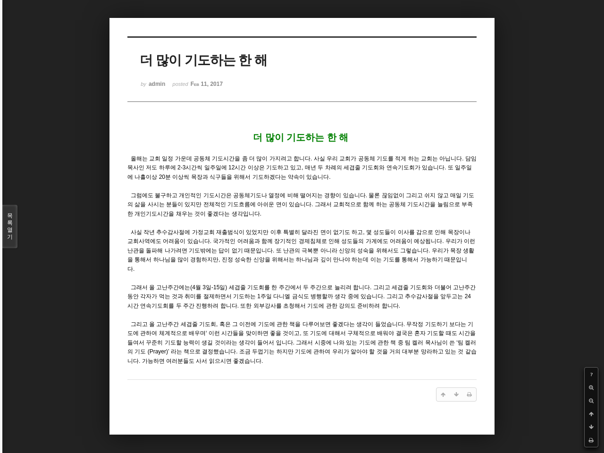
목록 (10, 226)
